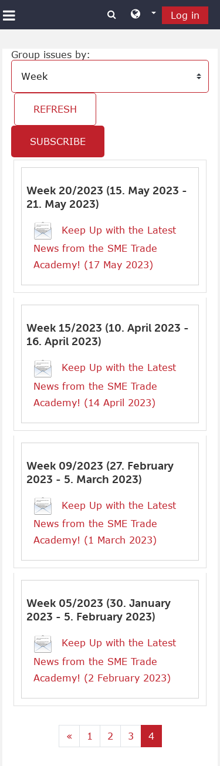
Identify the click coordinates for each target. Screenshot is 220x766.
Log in (185, 15)
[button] (144, 14)
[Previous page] (69, 736)
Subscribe (58, 141)
